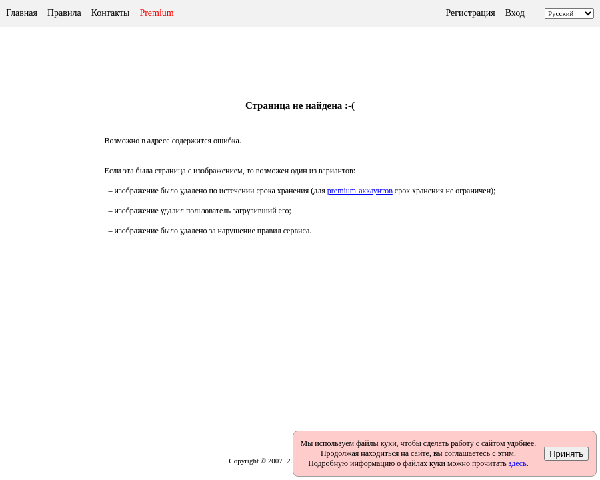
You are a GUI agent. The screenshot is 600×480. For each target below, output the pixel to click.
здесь (518, 463)
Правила (64, 13)
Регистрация (470, 13)
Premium (156, 13)
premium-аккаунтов (360, 190)
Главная (21, 13)
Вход (515, 13)
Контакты (110, 13)
